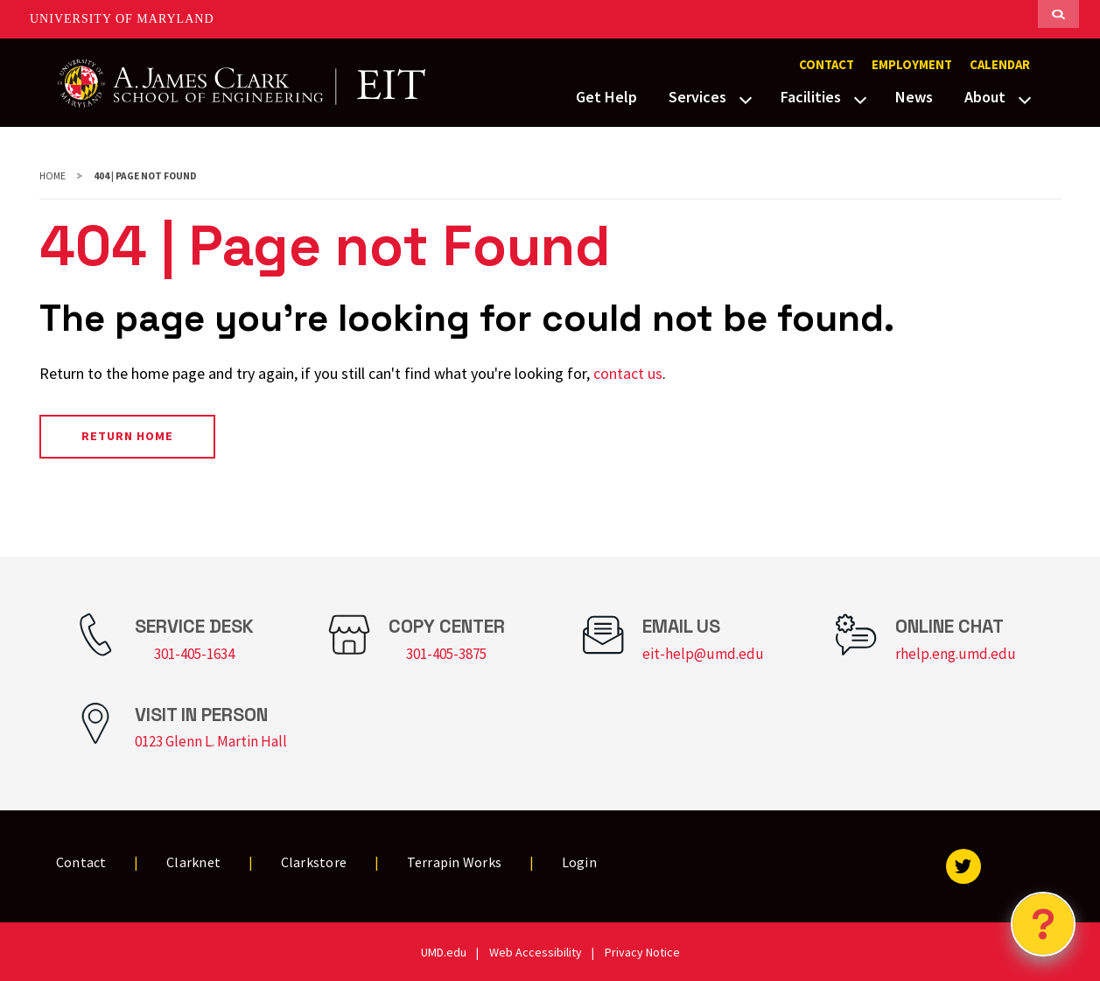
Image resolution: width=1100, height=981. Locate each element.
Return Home (127, 436)
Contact (826, 65)
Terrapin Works (454, 862)
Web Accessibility (535, 952)
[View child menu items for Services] (745, 98)
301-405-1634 (194, 653)
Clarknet (193, 862)
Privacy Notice (642, 952)
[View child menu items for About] (1024, 98)
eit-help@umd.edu (703, 653)
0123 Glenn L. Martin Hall (211, 741)
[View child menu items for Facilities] (860, 98)
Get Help (606, 97)
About (984, 97)
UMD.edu (443, 952)
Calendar (1000, 65)
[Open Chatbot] (1043, 924)
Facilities (811, 97)
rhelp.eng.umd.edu (955, 653)
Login (579, 862)
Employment (912, 65)
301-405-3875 (446, 653)
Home (52, 176)
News (914, 97)
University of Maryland (122, 18)
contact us (627, 373)
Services (697, 97)
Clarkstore (314, 862)
